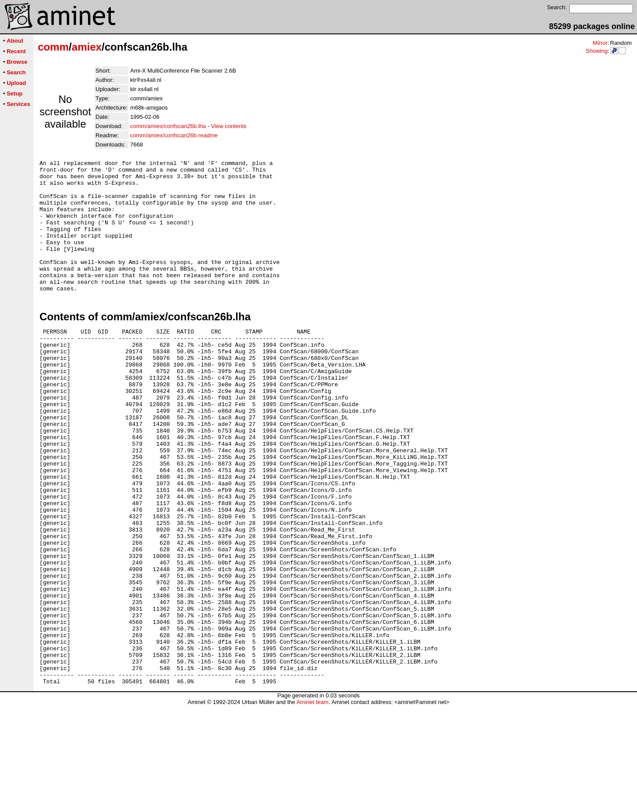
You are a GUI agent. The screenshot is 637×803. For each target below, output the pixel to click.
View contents (229, 126)
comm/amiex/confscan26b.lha (168, 126)
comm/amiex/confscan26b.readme (174, 135)
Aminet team (313, 799)
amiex (87, 47)
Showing (597, 51)
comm (53, 47)
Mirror (600, 43)
